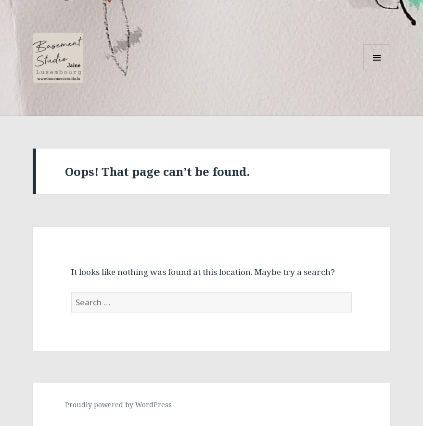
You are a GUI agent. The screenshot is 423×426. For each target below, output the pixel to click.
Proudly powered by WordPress (118, 404)
